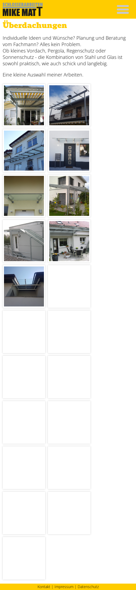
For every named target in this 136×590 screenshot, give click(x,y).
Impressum (64, 586)
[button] (122, 9)
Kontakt (44, 586)
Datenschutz (88, 586)
